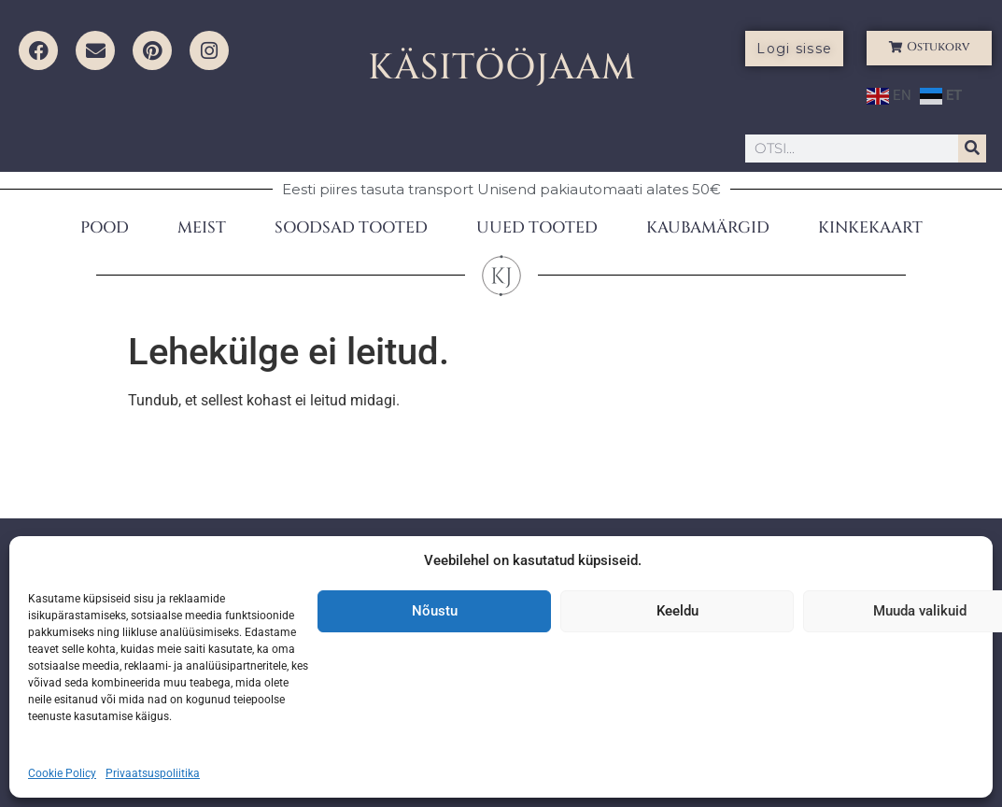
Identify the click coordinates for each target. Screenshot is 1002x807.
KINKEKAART (870, 227)
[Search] (972, 148)
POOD (104, 227)
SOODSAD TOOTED (351, 227)
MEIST (201, 227)
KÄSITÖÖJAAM (502, 68)
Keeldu (677, 610)
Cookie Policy (62, 773)
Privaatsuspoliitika (153, 773)
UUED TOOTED (537, 227)
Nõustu (435, 610)
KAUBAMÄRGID (707, 227)
